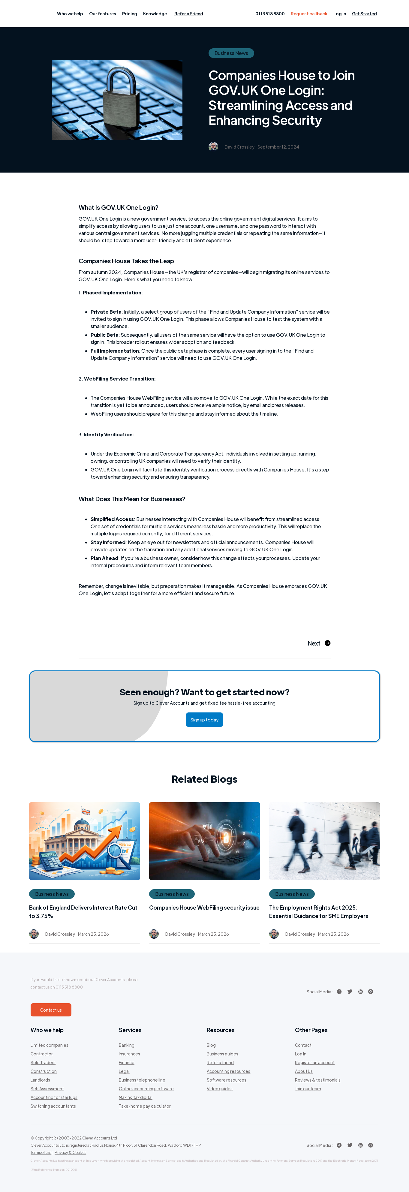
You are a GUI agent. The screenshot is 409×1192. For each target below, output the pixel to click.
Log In (339, 13)
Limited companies (49, 1045)
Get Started (364, 13)
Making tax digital (135, 1097)
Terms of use (41, 1152)
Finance (126, 1062)
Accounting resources (228, 1071)
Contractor (42, 1053)
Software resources (226, 1079)
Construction (44, 1071)
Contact (303, 1045)
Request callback (309, 13)
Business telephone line (142, 1079)
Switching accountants (53, 1106)
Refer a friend (220, 1062)
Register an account (315, 1062)
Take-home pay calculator (145, 1106)
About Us (304, 1071)
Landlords (40, 1079)
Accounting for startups (54, 1097)
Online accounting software (146, 1088)
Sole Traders (43, 1062)
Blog (211, 1045)
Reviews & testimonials (318, 1079)
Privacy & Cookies (70, 1152)
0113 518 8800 (270, 13)
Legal (124, 1071)
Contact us (51, 1010)
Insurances (129, 1053)
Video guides (220, 1088)
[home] (41, 13)
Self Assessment (47, 1088)
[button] (70, 13)
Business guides (222, 1053)
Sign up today (204, 719)
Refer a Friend (188, 13)
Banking (126, 1045)
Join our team (308, 1088)
